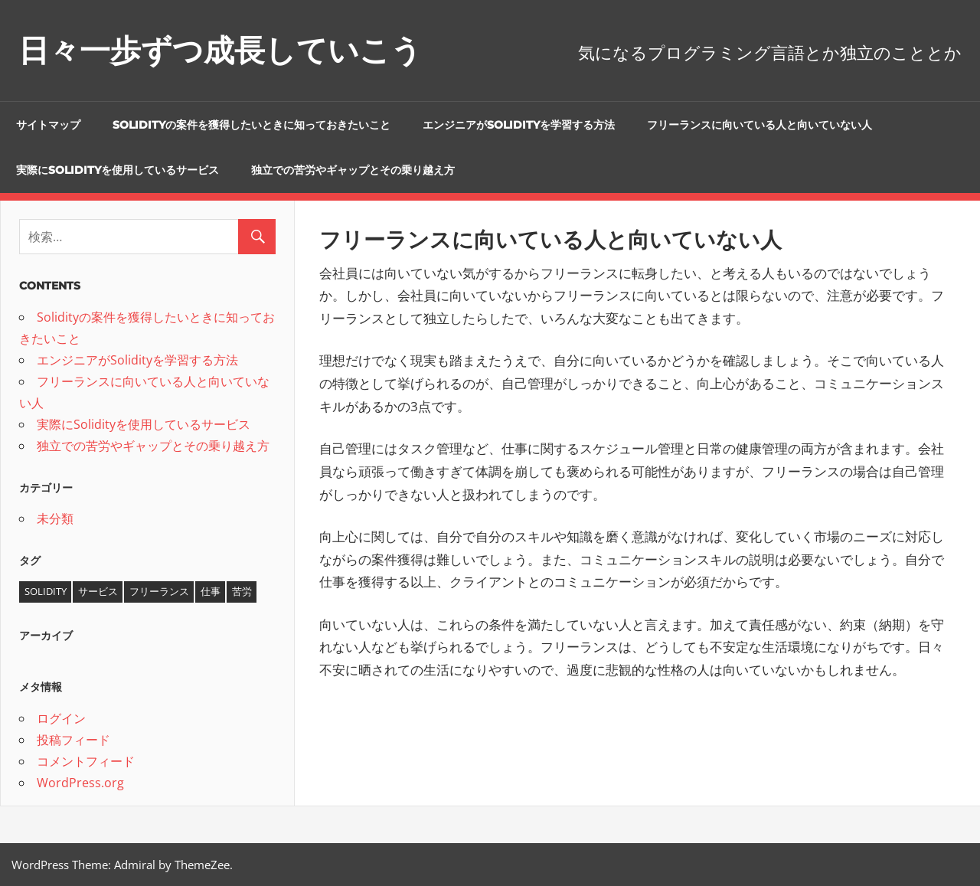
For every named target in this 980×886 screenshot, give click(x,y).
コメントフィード (86, 761)
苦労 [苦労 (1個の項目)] (242, 591)
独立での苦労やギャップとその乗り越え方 (353, 170)
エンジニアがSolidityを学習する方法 (519, 125)
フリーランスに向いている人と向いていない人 (759, 125)
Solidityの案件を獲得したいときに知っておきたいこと (251, 125)
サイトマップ (48, 125)
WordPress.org (80, 782)
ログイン (61, 718)
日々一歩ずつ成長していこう (220, 50)
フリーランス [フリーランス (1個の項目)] (159, 591)
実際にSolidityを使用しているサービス (117, 170)
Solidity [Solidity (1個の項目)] (45, 591)
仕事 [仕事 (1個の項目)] (210, 591)
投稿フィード (73, 739)
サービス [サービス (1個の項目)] (98, 591)
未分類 (55, 518)
